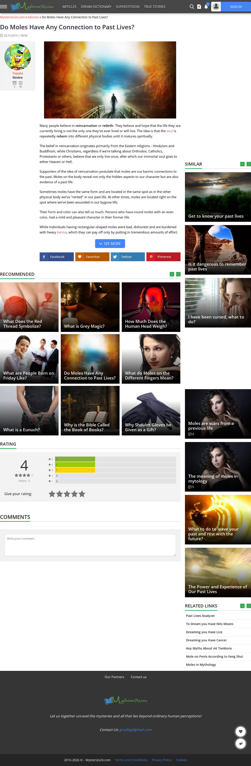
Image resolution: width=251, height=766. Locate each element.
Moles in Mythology (201, 664)
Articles (69, 6)
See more (112, 243)
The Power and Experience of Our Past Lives (217, 589)
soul (169, 131)
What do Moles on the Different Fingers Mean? (149, 375)
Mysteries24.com (12, 17)
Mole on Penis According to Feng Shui (214, 656)
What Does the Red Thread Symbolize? (22, 323)
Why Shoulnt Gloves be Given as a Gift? (148, 427)
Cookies (181, 760)
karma (62, 232)
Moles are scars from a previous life (211, 425)
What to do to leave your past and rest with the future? (213, 534)
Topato (17, 73)
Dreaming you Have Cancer (206, 640)
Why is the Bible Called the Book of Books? (87, 427)
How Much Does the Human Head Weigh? (146, 323)
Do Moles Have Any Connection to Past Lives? (90, 375)
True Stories (154, 6)
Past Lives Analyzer (200, 616)
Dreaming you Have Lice (204, 632)
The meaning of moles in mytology (213, 478)
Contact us (139, 677)
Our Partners (114, 677)
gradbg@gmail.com (136, 729)
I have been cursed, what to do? (216, 319)
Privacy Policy (162, 760)
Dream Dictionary (96, 6)
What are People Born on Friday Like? (28, 375)
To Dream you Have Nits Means (209, 624)
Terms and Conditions (131, 760)
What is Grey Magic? (84, 326)
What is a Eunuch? (21, 430)
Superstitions (128, 6)
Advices (33, 17)
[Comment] (90, 545)
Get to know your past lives (216, 216)
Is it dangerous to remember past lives (217, 266)
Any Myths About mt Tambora (209, 648)
